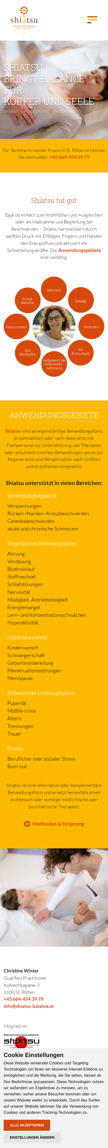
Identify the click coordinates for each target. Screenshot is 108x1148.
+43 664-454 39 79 (69, 157)
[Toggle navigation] (92, 20)
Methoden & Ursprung (58, 824)
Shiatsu (12, 431)
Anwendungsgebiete (79, 250)
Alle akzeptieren (27, 1125)
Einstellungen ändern (32, 1137)
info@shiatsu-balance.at (29, 1006)
